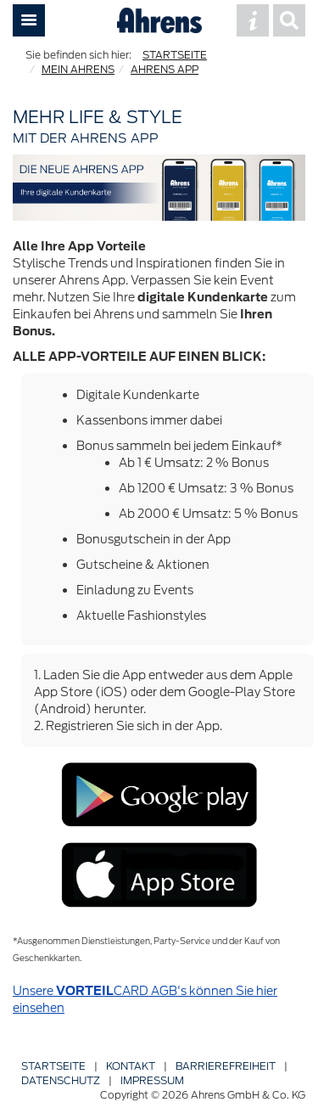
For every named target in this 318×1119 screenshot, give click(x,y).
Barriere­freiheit (226, 1066)
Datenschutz (60, 1080)
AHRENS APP (164, 69)
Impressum (152, 1080)
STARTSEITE (174, 54)
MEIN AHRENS (78, 69)
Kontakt (130, 1066)
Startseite (53, 1066)
